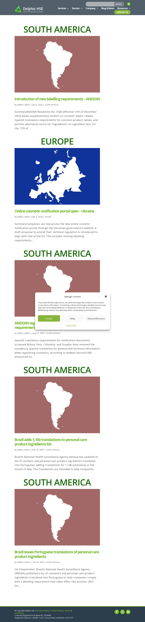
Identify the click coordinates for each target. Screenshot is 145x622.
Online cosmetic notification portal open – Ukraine (54, 211)
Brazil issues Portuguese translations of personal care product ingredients (57, 554)
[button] (105, 296)
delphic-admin (23, 104)
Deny (72, 318)
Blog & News (107, 8)
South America (51, 104)
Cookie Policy (71, 325)
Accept (49, 318)
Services (62, 8)
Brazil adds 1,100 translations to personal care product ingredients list (51, 442)
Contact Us (122, 12)
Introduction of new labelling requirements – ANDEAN (57, 98)
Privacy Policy (42, 610)
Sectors (76, 8)
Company (90, 8)
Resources (122, 8)
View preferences (96, 318)
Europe (48, 216)
